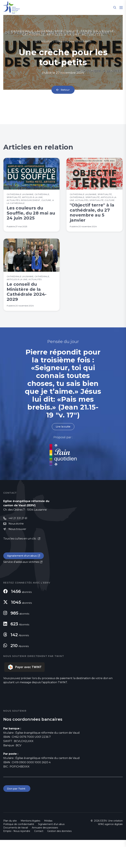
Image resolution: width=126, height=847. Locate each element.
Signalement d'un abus (22, 562)
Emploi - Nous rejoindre (16, 838)
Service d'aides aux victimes (21, 568)
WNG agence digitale (110, 831)
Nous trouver (17, 535)
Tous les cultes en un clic (20, 545)
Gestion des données (59, 838)
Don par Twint (17, 795)
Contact (38, 838)
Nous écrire (16, 530)
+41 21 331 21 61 (18, 524)
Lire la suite (63, 432)
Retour (65, 89)
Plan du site (10, 827)
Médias (48, 827)
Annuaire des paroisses (45, 834)
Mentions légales (30, 827)
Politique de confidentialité (18, 831)
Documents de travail (15, 834)
